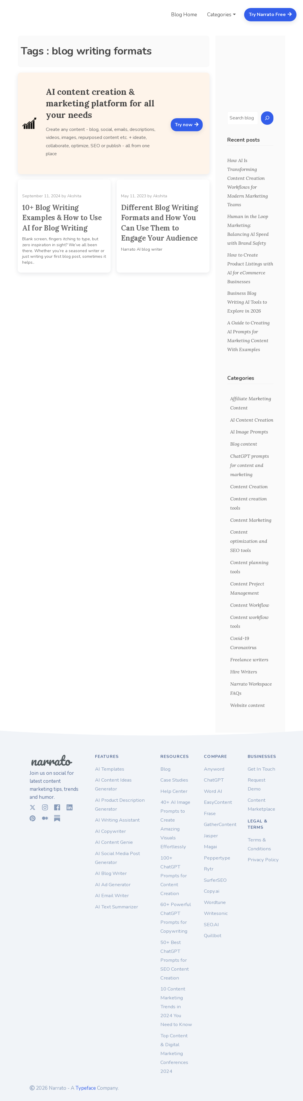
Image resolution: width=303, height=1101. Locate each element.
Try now (187, 124)
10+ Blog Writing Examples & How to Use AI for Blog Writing (62, 218)
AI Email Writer (112, 895)
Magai (210, 846)
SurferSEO (215, 880)
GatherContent (220, 824)
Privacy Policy (263, 859)
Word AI (213, 791)
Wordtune (215, 902)
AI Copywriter (110, 831)
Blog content (243, 444)
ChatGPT (214, 780)
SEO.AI (211, 924)
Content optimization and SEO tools (248, 541)
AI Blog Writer (111, 873)
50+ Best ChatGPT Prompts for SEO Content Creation (174, 960)
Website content (247, 705)
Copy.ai (211, 891)
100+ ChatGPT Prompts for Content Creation (173, 875)
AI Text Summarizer (116, 906)
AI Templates (109, 769)
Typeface (85, 1088)
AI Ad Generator (112, 884)
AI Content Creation (251, 420)
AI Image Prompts (249, 432)
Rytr (208, 868)
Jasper (211, 835)
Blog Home (184, 14)
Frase (210, 813)
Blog (165, 769)
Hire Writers (243, 672)
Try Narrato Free (270, 14)
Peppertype (217, 857)
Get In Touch (261, 769)
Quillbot (212, 935)
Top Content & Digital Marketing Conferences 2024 (174, 1053)
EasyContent (218, 802)
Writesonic (216, 913)
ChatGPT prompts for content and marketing (249, 465)
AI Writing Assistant (117, 820)
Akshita (74, 196)
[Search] (267, 118)
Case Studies (174, 780)
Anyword (214, 769)
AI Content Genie (114, 842)
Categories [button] (219, 14)
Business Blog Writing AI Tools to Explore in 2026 (247, 302)
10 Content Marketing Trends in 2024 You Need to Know (176, 1006)
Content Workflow (249, 605)
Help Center (173, 791)
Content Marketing (250, 520)
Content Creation (249, 486)
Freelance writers (249, 659)
